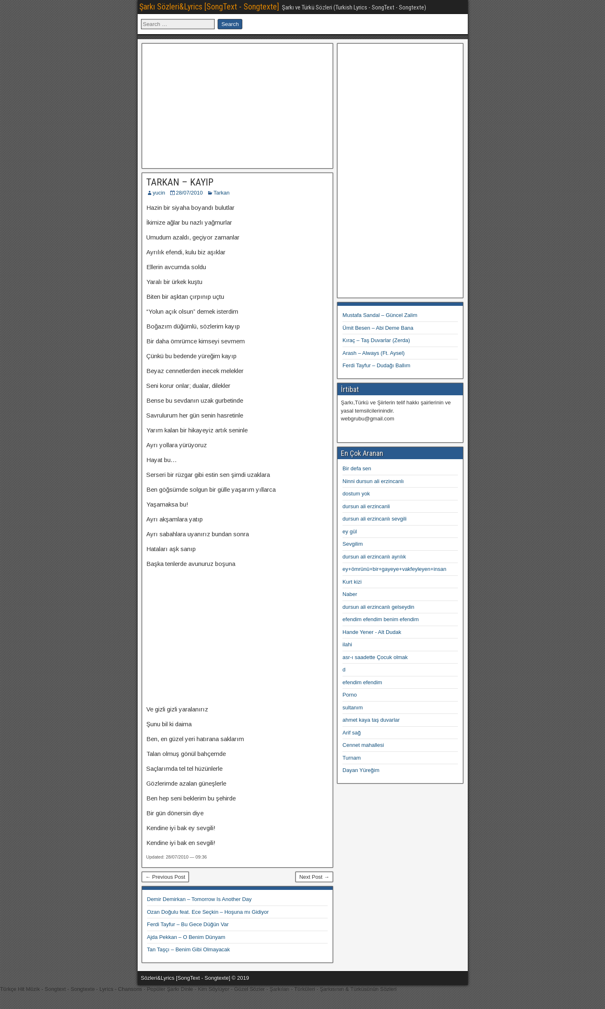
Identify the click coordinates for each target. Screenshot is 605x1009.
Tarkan (221, 193)
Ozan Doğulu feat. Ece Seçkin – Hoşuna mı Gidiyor (208, 912)
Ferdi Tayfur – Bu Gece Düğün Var (188, 924)
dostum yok (356, 493)
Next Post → (314, 877)
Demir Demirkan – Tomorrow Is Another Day (199, 899)
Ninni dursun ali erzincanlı (373, 481)
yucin (159, 193)
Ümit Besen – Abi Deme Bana (377, 328)
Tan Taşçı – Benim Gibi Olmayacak (188, 949)
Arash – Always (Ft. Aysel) (373, 353)
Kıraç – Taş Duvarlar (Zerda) (376, 340)
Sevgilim (352, 544)
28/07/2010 (189, 193)
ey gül (349, 531)
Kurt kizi (351, 582)
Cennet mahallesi (363, 745)
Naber (349, 594)
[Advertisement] (237, 104)
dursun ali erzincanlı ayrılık (374, 557)
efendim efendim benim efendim (380, 619)
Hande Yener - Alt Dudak (371, 632)
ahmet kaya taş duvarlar (371, 720)
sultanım (352, 707)
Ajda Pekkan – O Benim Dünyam (186, 937)
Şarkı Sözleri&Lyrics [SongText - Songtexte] (209, 7)
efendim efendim (362, 682)
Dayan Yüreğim (360, 770)
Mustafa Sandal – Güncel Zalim (379, 315)
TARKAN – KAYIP (179, 182)
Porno (349, 695)
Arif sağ (351, 733)
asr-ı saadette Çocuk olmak (375, 657)
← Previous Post (165, 877)
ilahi (347, 644)
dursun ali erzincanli (366, 506)
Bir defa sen (356, 468)
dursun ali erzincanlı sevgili (374, 519)
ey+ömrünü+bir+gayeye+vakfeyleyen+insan (394, 569)
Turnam (351, 758)
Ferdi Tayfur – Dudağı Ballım (376, 365)
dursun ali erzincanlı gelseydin (378, 607)
